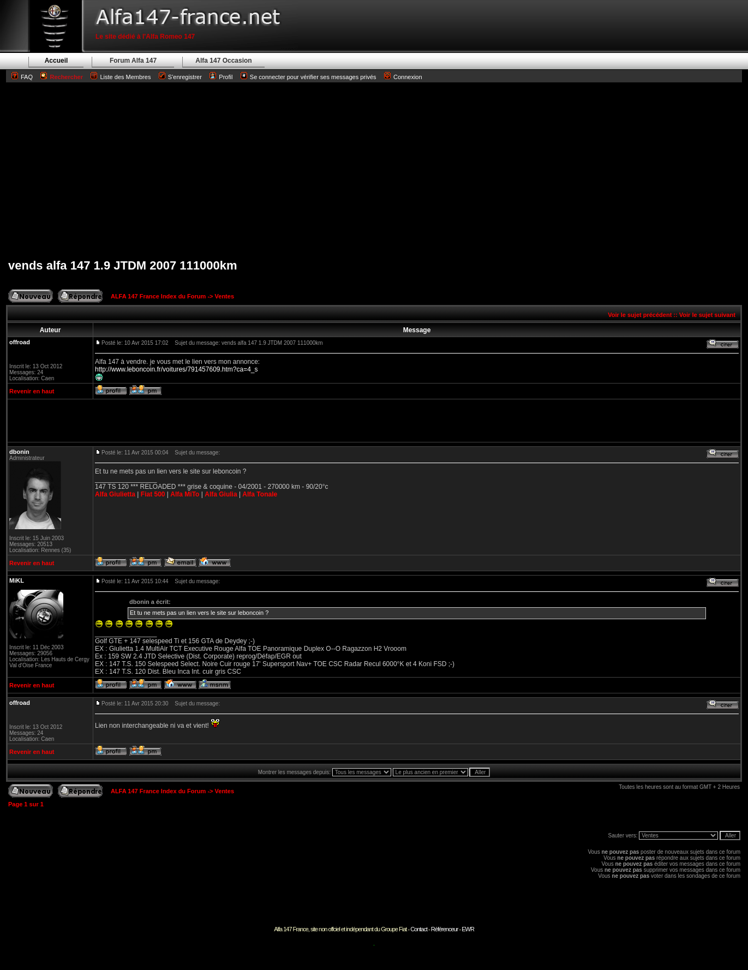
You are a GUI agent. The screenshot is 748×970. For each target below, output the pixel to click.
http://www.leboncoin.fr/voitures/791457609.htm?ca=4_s (176, 369)
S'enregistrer (185, 77)
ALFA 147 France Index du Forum (158, 296)
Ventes (224, 296)
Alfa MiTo (184, 494)
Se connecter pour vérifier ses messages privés (308, 77)
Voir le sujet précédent (640, 315)
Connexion (403, 77)
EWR (468, 929)
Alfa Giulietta (115, 494)
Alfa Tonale (259, 494)
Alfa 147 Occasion (223, 60)
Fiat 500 (153, 494)
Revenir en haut (32, 391)
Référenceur (444, 929)
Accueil (56, 60)
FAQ (27, 77)
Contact (418, 929)
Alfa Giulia (221, 494)
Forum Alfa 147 (133, 60)
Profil (225, 77)
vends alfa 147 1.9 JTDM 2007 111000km (122, 265)
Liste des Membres (121, 77)
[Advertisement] (374, 170)
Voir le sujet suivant (707, 315)
